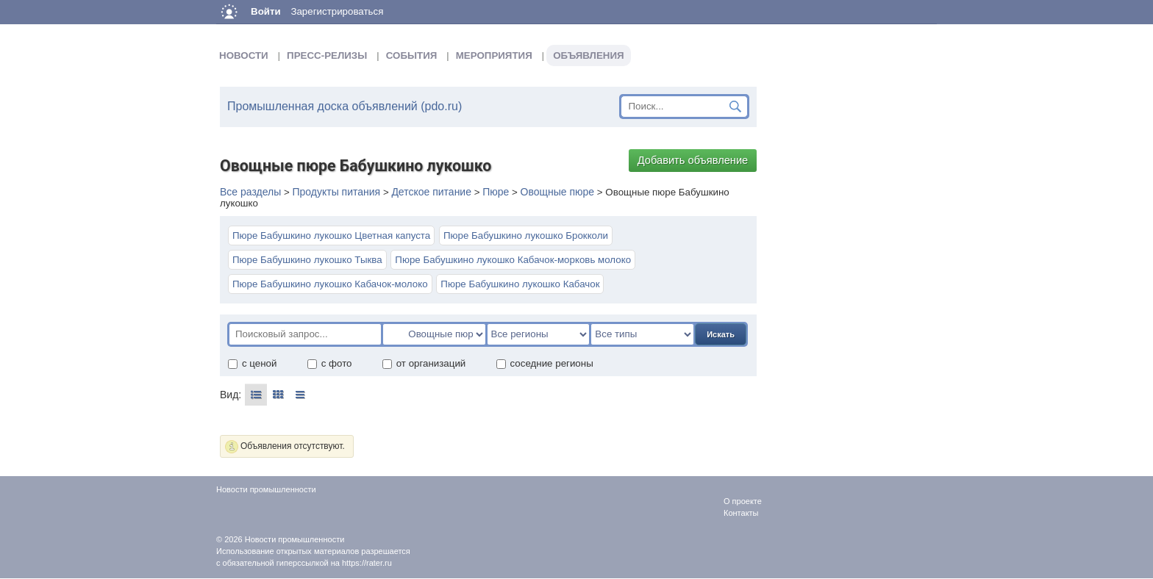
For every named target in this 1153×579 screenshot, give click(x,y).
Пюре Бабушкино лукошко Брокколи (525, 235)
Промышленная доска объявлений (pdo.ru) (344, 106)
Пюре (495, 192)
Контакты (741, 512)
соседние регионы (544, 363)
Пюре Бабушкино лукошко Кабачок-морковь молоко (513, 259)
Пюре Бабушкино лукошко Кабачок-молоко (330, 284)
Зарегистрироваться (336, 11)
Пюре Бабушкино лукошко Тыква (307, 259)
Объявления (588, 55)
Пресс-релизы (327, 55)
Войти (266, 11)
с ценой (251, 363)
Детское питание (431, 192)
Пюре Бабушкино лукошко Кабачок (519, 284)
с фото (329, 363)
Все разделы (250, 192)
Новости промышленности (295, 539)
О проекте (743, 501)
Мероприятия (494, 55)
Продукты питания (336, 192)
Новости (243, 55)
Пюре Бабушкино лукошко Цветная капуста (331, 235)
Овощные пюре (558, 192)
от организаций (424, 363)
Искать (721, 334)
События (412, 55)
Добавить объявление (693, 160)
